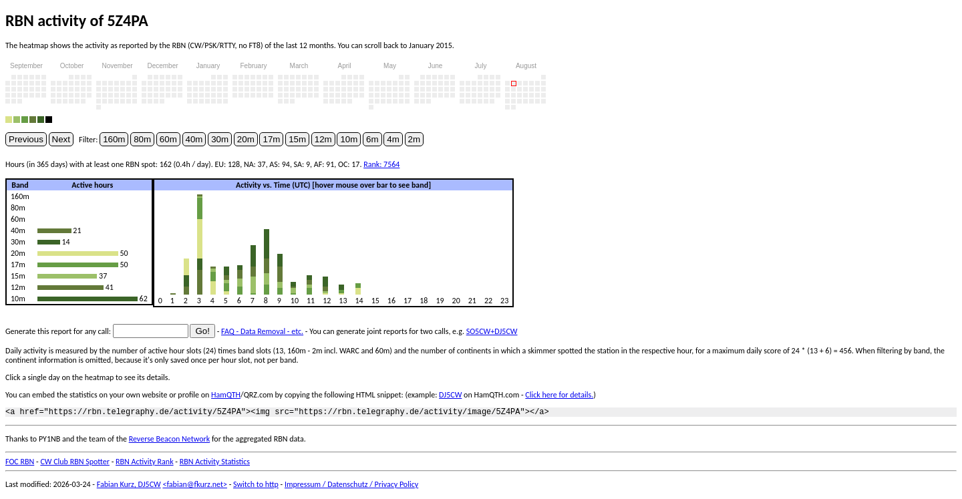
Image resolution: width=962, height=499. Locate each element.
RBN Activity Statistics (215, 463)
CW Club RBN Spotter (75, 463)
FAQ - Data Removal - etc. (262, 331)
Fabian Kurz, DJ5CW (129, 486)
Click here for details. (559, 394)
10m (348, 139)
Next (61, 139)
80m (142, 139)
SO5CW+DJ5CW (492, 331)
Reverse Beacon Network (169, 441)
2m (414, 139)
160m (114, 139)
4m (393, 139)
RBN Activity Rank (145, 463)
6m (372, 139)
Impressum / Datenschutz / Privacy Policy (351, 486)
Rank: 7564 (381, 164)
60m (168, 139)
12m (323, 139)
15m (297, 139)
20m (246, 139)
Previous (26, 139)
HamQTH (225, 394)
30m (219, 139)
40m (194, 139)
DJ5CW (450, 394)
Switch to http (256, 486)
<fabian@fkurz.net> (194, 486)
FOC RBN (19, 463)
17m (271, 139)
